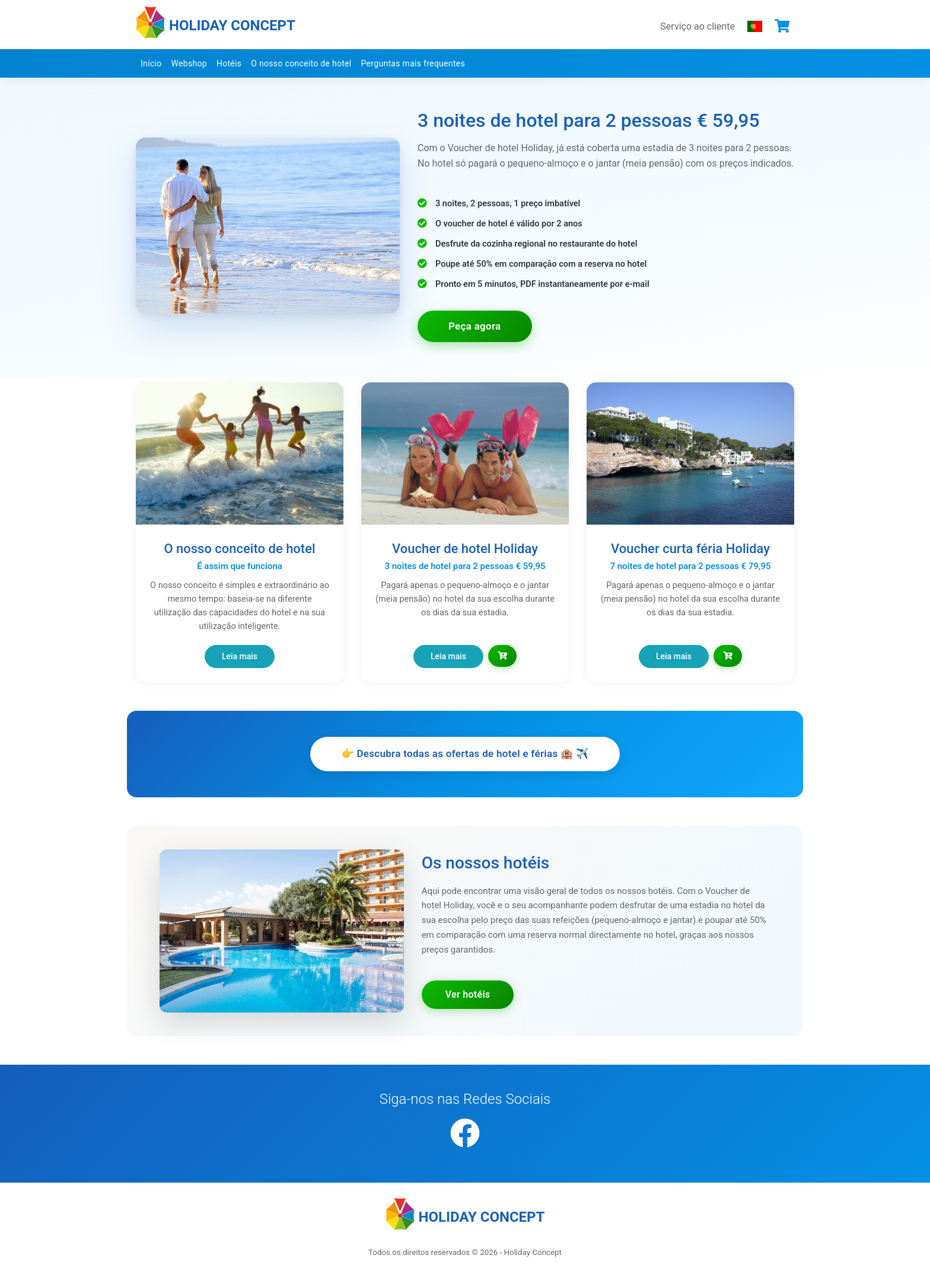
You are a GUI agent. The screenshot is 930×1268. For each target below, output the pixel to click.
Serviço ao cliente (697, 26)
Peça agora (474, 326)
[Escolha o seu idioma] (755, 26)
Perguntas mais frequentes (413, 63)
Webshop (189, 63)
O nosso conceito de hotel (301, 63)
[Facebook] (465, 1134)
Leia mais (239, 656)
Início (151, 63)
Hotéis (228, 63)
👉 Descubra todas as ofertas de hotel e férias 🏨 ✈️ (464, 753)
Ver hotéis (468, 994)
